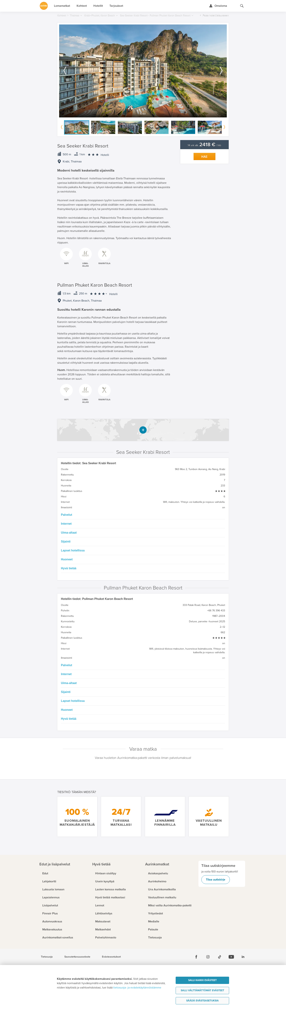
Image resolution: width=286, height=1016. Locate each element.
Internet (66, 523)
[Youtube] (231, 957)
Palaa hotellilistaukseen (216, 15)
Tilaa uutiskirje (215, 879)
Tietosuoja (47, 956)
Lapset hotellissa (73, 550)
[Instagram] (208, 957)
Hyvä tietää (68, 568)
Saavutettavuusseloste (77, 956)
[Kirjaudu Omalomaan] (218, 5)
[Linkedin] (243, 957)
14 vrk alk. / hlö (204, 145)
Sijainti (65, 541)
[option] (143, 70)
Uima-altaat (69, 532)
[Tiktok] (219, 957)
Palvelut (66, 514)
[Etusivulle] (44, 6)
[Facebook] (196, 957)
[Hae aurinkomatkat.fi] (241, 5)
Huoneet (67, 559)
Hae (204, 156)
